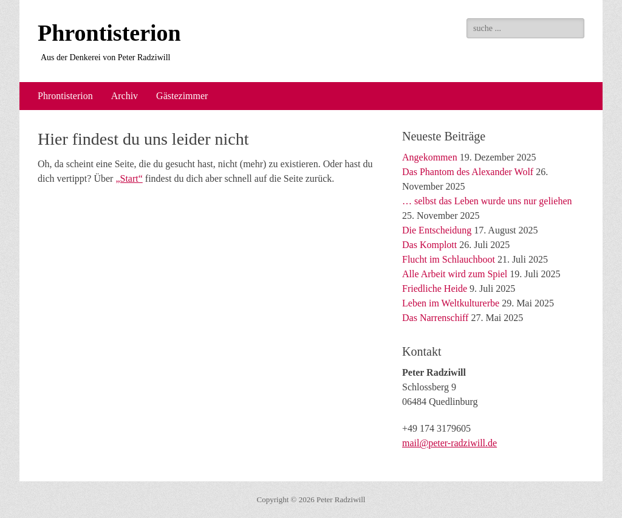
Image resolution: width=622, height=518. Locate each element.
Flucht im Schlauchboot (448, 259)
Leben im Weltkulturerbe (450, 303)
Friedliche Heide (434, 288)
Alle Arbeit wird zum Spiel (454, 274)
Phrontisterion (109, 33)
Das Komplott (429, 245)
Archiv (124, 96)
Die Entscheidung (436, 230)
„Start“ (128, 178)
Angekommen (429, 157)
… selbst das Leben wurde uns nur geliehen (487, 201)
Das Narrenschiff (435, 318)
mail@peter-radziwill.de (449, 443)
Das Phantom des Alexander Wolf (467, 172)
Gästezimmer (182, 96)
